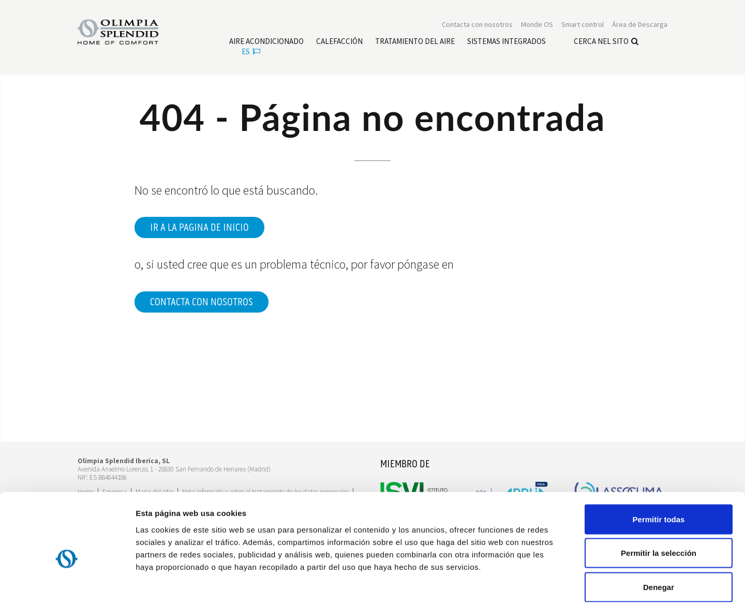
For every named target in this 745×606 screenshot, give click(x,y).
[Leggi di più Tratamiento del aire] (415, 42)
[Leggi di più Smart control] (582, 25)
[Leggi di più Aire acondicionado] (266, 42)
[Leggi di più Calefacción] (339, 42)
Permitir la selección (658, 504)
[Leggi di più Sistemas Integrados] (506, 42)
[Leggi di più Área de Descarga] (639, 25)
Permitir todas (659, 470)
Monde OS (537, 24)
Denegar (658, 538)
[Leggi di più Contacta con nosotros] (477, 25)
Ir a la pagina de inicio (199, 227)
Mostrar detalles (560, 585)
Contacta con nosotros (201, 302)
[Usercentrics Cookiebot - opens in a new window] (67, 586)
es (251, 52)
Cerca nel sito (606, 42)
